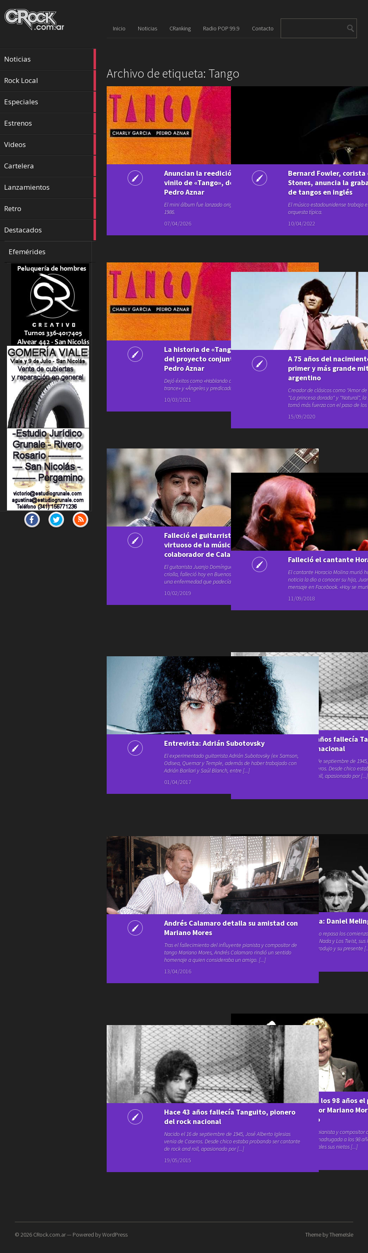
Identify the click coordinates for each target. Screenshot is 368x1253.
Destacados (50, 230)
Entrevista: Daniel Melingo (291, 925)
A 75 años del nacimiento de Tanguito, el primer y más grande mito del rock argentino (296, 377)
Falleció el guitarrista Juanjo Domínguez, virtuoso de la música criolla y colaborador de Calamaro (172, 554)
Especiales (50, 102)
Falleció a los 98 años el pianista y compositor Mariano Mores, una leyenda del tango (296, 1119)
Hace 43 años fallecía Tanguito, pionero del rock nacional (173, 1121)
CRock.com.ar (49, 1234)
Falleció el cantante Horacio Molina (294, 564)
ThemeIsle (341, 1234)
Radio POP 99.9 (221, 28)
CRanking (180, 28)
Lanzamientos (50, 187)
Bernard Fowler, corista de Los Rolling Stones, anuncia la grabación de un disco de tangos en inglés (297, 192)
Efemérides (27, 251)
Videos (50, 144)
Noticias (50, 59)
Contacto (263, 28)
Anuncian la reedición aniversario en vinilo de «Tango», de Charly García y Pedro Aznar (173, 187)
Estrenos (50, 123)
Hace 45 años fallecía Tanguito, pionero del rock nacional (297, 748)
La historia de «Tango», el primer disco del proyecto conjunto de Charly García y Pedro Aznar (171, 368)
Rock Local (50, 80)
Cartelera (50, 166)
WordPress (115, 1234)
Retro (50, 208)
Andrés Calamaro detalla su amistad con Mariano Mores (168, 932)
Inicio (119, 28)
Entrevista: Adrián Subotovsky (167, 747)
